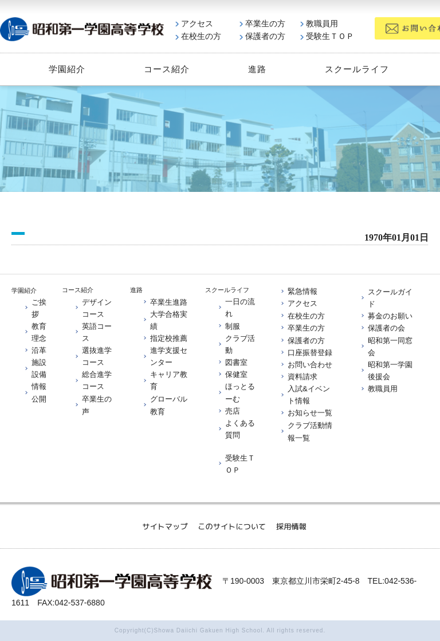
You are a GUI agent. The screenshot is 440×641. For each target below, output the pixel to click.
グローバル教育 (164, 405)
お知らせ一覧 (306, 412)
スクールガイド (386, 297)
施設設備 (34, 368)
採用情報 (291, 526)
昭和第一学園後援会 (386, 370)
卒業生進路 (164, 301)
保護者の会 (382, 328)
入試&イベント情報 (305, 394)
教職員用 (319, 23)
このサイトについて (232, 526)
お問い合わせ (306, 364)
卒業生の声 (93, 405)
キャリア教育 (164, 380)
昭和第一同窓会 (386, 346)
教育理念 (34, 331)
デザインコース (93, 307)
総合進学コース (93, 380)
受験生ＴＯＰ (327, 36)
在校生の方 (198, 36)
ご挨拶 (34, 307)
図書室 (232, 362)
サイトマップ (164, 526)
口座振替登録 (306, 352)
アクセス (194, 23)
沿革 (34, 350)
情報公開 (34, 392)
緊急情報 (298, 291)
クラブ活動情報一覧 (306, 430)
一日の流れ (236, 307)
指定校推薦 (164, 337)
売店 (228, 411)
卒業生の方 (262, 23)
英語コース (93, 331)
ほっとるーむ (236, 392)
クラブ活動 (236, 343)
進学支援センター (164, 356)
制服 (228, 325)
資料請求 (298, 376)
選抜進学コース (93, 356)
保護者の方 (262, 36)
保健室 (232, 374)
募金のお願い (386, 316)
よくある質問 (236, 429)
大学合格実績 (164, 319)
